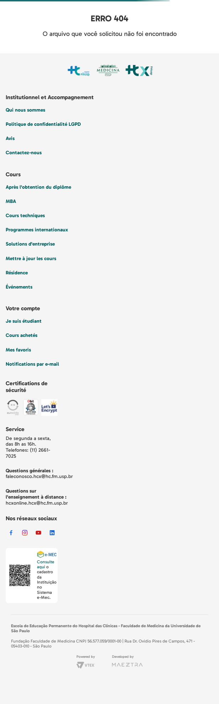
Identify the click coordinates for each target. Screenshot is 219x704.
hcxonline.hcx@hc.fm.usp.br (37, 503)
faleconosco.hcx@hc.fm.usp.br (39, 476)
